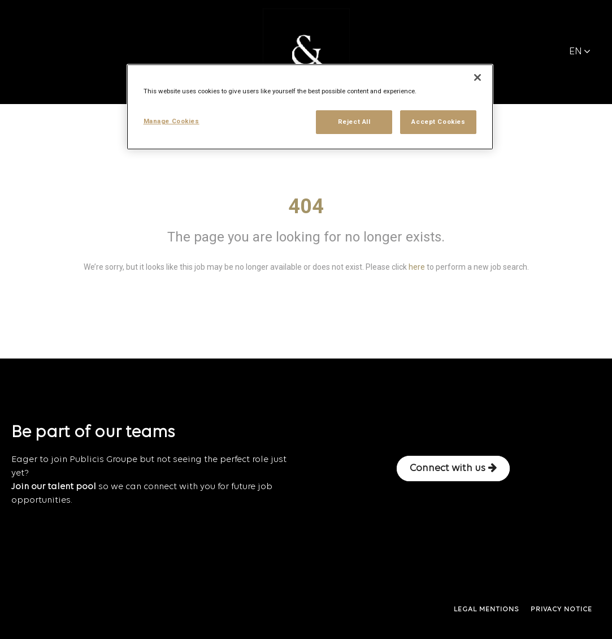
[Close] (477, 77)
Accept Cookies (438, 122)
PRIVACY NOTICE (561, 609)
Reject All (354, 122)
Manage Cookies (171, 121)
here (417, 266)
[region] (310, 107)
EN (580, 51)
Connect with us (453, 468)
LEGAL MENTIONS (486, 609)
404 (306, 206)
